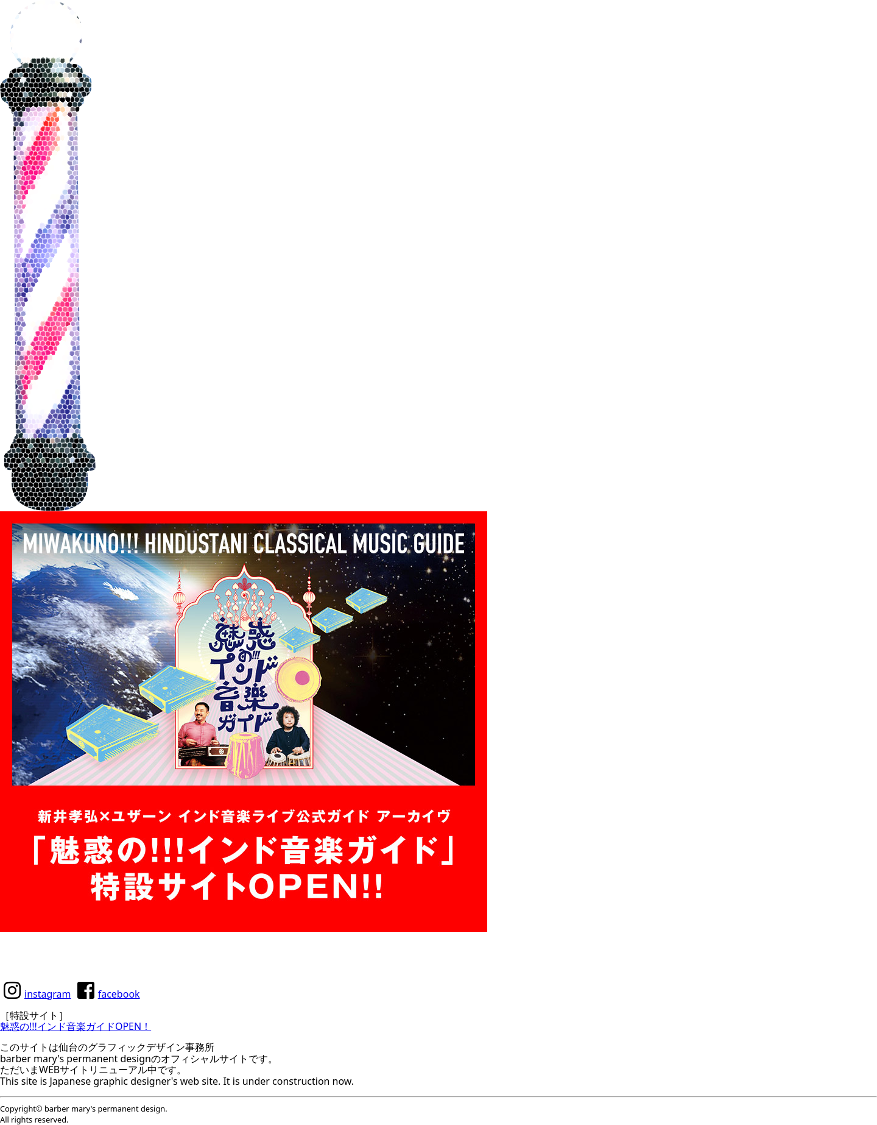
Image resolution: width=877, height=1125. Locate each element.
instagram (47, 994)
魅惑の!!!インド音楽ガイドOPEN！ (75, 1026)
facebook (119, 994)
